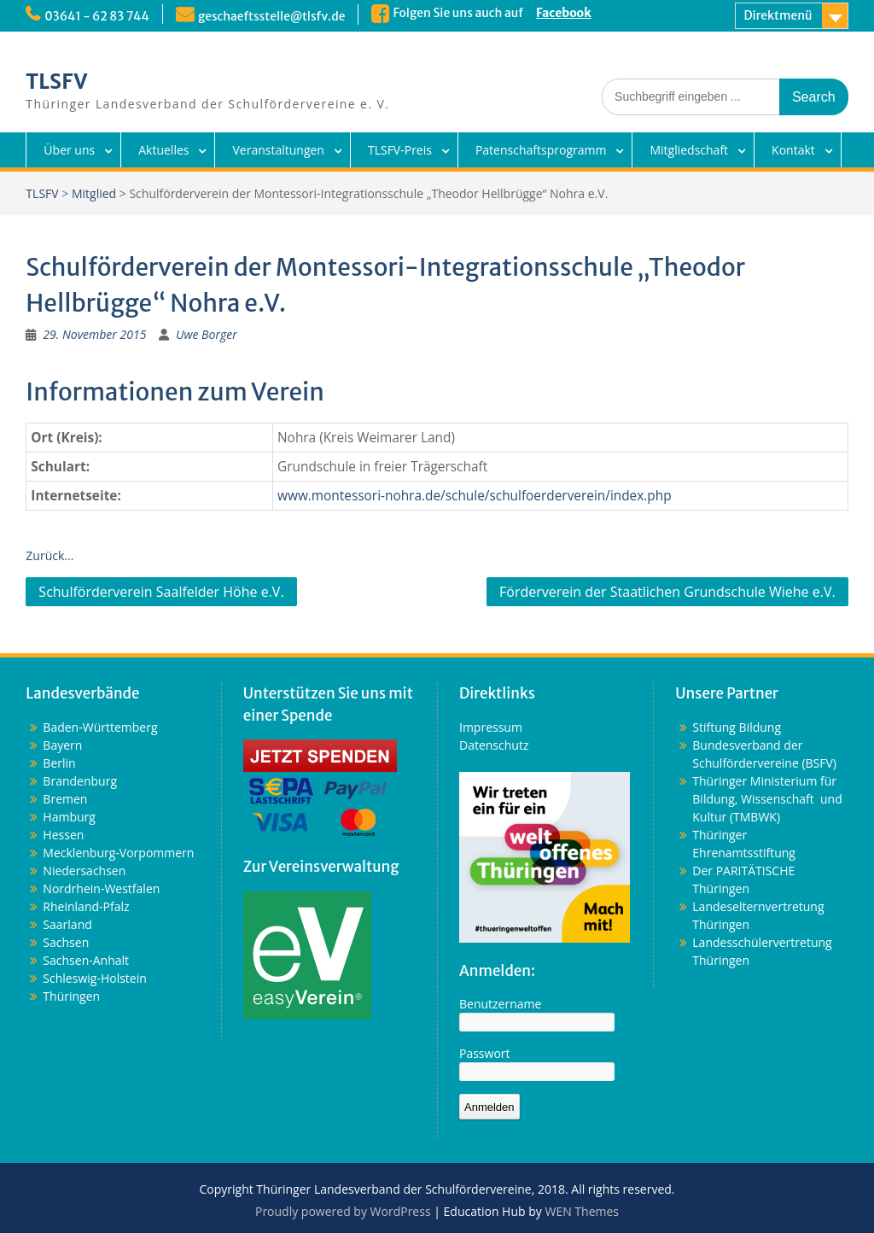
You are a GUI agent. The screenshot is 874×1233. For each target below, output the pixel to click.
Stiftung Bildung (736, 727)
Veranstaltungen (277, 150)
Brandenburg (80, 781)
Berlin (59, 763)
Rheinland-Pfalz (86, 906)
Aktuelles (163, 150)
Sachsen (66, 942)
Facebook (565, 12)
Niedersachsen (84, 870)
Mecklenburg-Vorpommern (118, 852)
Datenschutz (493, 745)
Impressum (490, 727)
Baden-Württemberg (100, 727)
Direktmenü (778, 15)
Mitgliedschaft (689, 150)
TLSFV (56, 81)
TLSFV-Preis (400, 150)
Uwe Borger (206, 334)
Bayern (62, 745)
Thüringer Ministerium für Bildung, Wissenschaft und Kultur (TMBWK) (767, 799)
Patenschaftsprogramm (541, 150)
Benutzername (500, 1004)
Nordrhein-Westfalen (101, 888)
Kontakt (793, 150)
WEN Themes (582, 1211)
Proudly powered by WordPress (343, 1211)
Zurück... (49, 555)
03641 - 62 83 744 (96, 16)
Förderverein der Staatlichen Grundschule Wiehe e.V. (667, 591)
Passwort (484, 1053)
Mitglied (94, 193)
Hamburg (69, 817)
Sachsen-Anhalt (86, 960)
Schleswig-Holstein (94, 978)
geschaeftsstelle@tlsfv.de (273, 16)
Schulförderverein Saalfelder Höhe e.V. (160, 591)
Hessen (63, 835)
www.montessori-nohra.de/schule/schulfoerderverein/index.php (474, 496)
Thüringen (71, 996)
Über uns (69, 150)
